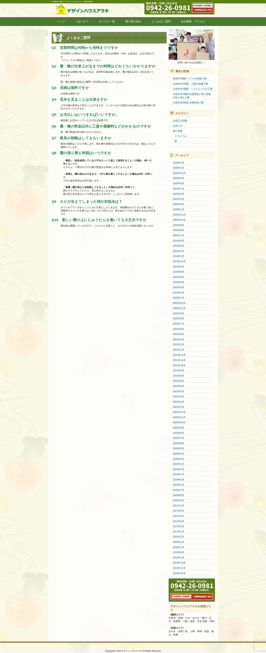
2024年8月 (178, 230)
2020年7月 (178, 438)
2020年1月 (178, 469)
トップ (61, 21)
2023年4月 (178, 287)
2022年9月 (178, 313)
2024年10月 (179, 219)
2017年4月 (178, 516)
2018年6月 (178, 495)
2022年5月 (178, 334)
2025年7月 (178, 188)
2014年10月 (179, 573)
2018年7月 (178, 490)
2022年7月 (178, 323)
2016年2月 (178, 536)
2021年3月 (178, 396)
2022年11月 (179, 308)
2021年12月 (179, 355)
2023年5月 (178, 282)
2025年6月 (178, 193)
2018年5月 (178, 500)
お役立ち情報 (180, 120)
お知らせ (177, 125)
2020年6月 (178, 443)
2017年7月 (178, 505)
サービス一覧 (107, 21)
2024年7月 (178, 235)
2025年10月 (179, 173)
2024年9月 (178, 225)
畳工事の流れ (133, 21)
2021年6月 (178, 381)
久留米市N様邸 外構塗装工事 (188, 102)
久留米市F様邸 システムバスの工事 (192, 88)
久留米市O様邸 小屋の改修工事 (190, 83)
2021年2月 (178, 401)
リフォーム (180, 136)
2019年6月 (178, 479)
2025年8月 (178, 183)
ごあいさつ (82, 21)
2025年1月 (178, 209)
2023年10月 (179, 261)
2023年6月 (178, 277)
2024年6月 (178, 240)
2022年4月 (178, 339)
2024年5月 (178, 245)
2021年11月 (179, 360)
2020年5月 (178, 448)
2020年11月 (179, 417)
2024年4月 (178, 251)
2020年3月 (178, 459)
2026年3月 (178, 162)
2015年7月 (178, 547)
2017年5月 (178, 510)
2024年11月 (179, 214)
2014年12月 (179, 562)
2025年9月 (178, 178)
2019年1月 (178, 484)
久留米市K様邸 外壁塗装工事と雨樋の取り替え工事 (192, 96)
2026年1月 (178, 167)
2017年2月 (178, 526)
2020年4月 (178, 453)
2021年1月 (178, 407)
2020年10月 (179, 422)
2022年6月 (178, 329)
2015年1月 (178, 557)
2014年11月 (179, 568)
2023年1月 (178, 297)
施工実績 (177, 131)
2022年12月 (179, 303)
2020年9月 (178, 427)
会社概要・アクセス (193, 21)
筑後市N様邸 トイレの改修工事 (189, 78)
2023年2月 (178, 292)
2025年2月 (178, 204)
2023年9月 (178, 266)
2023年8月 (178, 271)
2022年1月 (178, 349)
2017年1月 (178, 531)
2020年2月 (178, 464)
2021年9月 (178, 370)
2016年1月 (178, 542)
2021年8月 (178, 375)
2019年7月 (178, 474)
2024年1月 (178, 256)
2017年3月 (178, 521)
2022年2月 (178, 344)
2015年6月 (178, 552)
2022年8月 (178, 318)
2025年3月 (178, 199)
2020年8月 (178, 433)
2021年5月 (178, 386)
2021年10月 (179, 365)
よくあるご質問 (161, 21)
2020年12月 (179, 412)
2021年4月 (178, 391)
